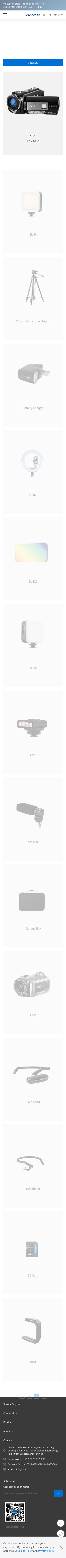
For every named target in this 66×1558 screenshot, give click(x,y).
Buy (40, 7)
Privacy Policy (46, 1551)
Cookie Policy (25, 1551)
